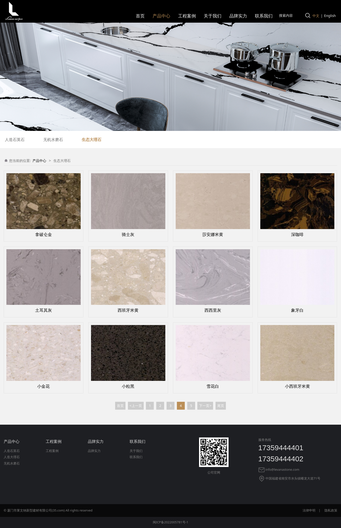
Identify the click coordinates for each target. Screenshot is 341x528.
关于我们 (212, 16)
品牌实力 (238, 16)
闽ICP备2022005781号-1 (170, 522)
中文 (315, 15)
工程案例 (187, 16)
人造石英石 (15, 139)
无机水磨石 (53, 139)
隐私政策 (331, 510)
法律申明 (309, 510)
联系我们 (264, 16)
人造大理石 (12, 457)
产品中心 (161, 16)
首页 (140, 16)
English (330, 15)
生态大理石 (91, 139)
